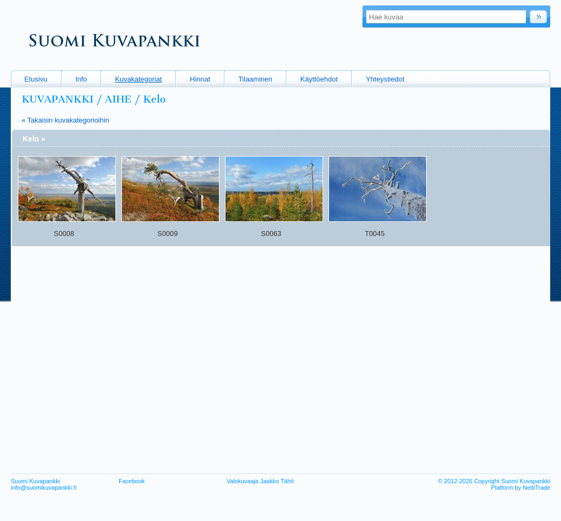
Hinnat (200, 79)
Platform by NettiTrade (520, 487)
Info (81, 79)
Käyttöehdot (319, 79)
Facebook (132, 481)
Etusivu (35, 79)
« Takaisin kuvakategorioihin (65, 120)
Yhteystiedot (385, 79)
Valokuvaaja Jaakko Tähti (260, 481)
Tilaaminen (255, 79)
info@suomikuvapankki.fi (44, 487)
